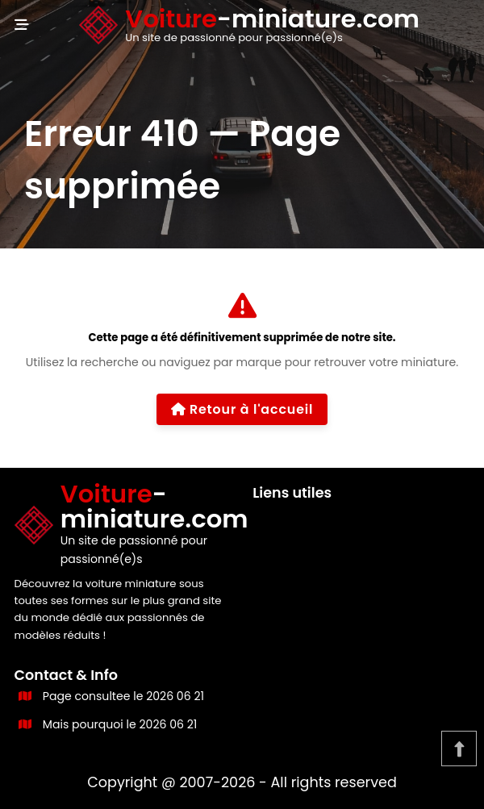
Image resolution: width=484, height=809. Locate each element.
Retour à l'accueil (242, 409)
